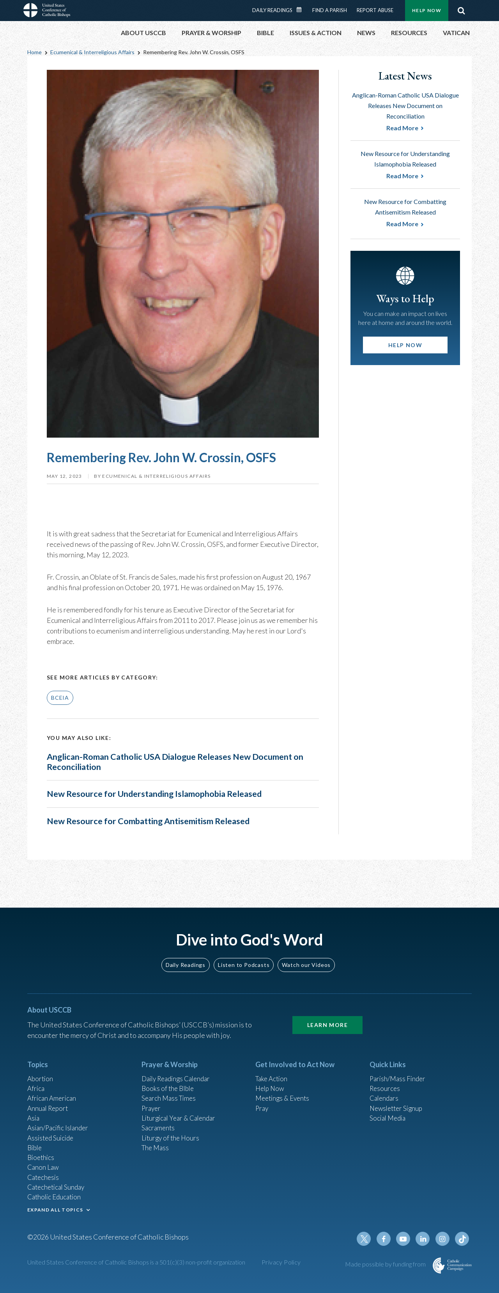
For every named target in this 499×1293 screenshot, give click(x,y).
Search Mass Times (170, 1089)
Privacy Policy (281, 1262)
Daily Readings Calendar (302, 10)
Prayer (152, 1099)
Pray (262, 1099)
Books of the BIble (169, 1078)
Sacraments (159, 1120)
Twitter (369, 1239)
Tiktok (462, 1239)
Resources (386, 1078)
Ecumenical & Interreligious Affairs (92, 52)
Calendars (385, 1089)
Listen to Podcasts (243, 954)
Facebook (387, 1239)
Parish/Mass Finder (399, 1068)
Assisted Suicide (52, 1131)
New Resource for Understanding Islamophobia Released (168, 803)
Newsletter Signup (398, 1099)
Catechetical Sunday (58, 1183)
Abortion (41, 1068)
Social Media (389, 1110)
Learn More (327, 1014)
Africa (36, 1078)
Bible (35, 1141)
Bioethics (41, 1152)
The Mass (156, 1141)
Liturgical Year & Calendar (181, 1110)
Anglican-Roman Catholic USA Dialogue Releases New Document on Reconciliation (161, 763)
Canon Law (43, 1162)
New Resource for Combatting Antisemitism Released (161, 838)
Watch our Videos (306, 954)
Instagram (444, 1239)
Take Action (272, 1068)
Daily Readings (272, 10)
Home (34, 52)
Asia (34, 1110)
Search (461, 10)
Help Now (426, 10)
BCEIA (60, 697)
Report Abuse (375, 10)
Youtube (406, 1239)
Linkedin (425, 1239)
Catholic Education (56, 1194)
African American (53, 1089)
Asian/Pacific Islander (59, 1120)
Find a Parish (329, 10)
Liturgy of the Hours (172, 1131)
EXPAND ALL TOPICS (55, 1208)
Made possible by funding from (386, 1264)
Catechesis (44, 1173)
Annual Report (49, 1099)
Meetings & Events (284, 1089)
